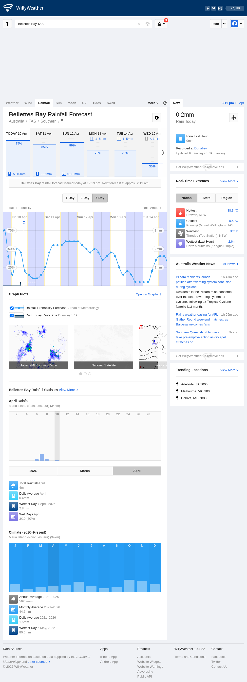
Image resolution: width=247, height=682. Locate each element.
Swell (111, 103)
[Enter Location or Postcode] (83, 23)
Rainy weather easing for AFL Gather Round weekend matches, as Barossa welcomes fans (207, 319)
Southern (48, 121)
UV (84, 103)
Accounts (144, 657)
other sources (37, 662)
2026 (33, 471)
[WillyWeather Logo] (26, 8)
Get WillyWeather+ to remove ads (200, 167)
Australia (16, 121)
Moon (72, 103)
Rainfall (44, 103)
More (151, 103)
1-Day (70, 198)
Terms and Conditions (190, 657)
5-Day (99, 198)
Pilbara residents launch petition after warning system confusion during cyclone (207, 292)
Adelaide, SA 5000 (194, 384)
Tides (97, 103)
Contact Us (219, 666)
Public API (144, 676)
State (206, 198)
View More (227, 181)
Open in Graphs (147, 294)
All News (229, 264)
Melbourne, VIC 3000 (196, 391)
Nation (186, 198)
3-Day (85, 198)
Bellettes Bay (61, 121)
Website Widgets (149, 662)
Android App (109, 662)
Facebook (218, 657)
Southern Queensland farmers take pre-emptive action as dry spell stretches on (207, 337)
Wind (28, 103)
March (85, 471)
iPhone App (108, 657)
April (137, 471)
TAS (32, 121)
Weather (12, 103)
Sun (59, 103)
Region (226, 198)
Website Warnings (150, 666)
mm (215, 23)
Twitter (216, 662)
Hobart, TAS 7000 (194, 398)
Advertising (145, 671)
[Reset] (139, 24)
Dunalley (200, 148)
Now (176, 103)
